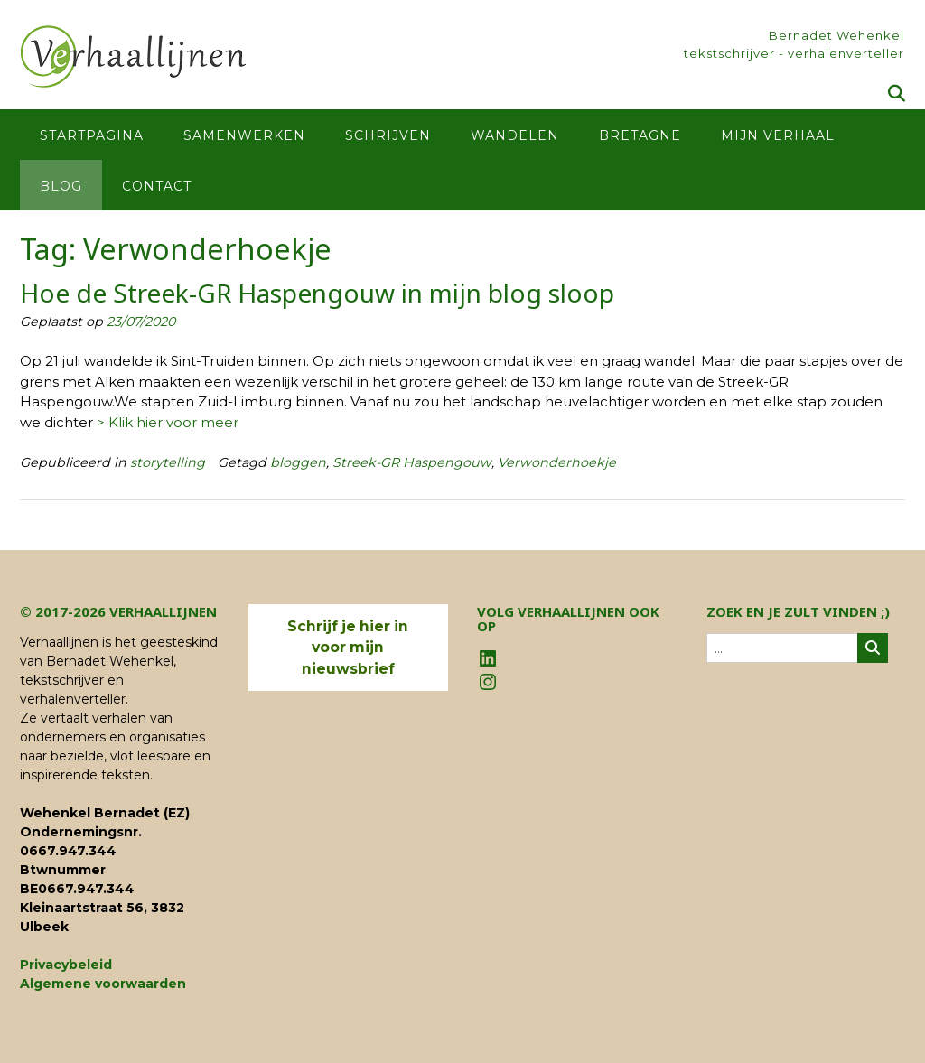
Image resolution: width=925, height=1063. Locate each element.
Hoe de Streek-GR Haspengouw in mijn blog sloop (317, 292)
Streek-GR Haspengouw (411, 462)
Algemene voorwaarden (103, 983)
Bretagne (640, 135)
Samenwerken (244, 135)
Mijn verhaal (778, 135)
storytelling (167, 462)
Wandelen (515, 135)
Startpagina (92, 135)
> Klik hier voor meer (167, 422)
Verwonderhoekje (557, 462)
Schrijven (388, 135)
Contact (157, 186)
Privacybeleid (66, 964)
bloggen (298, 462)
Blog (61, 186)
